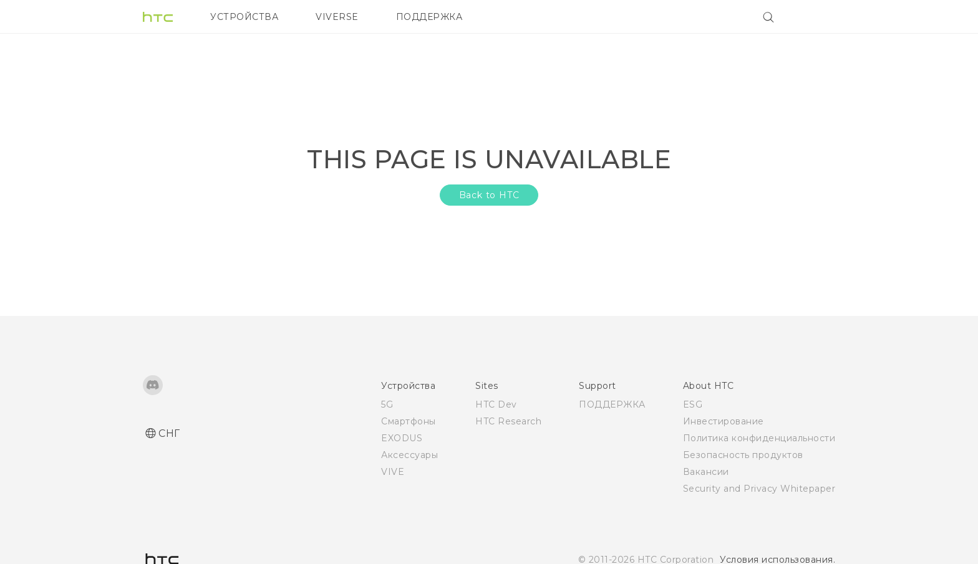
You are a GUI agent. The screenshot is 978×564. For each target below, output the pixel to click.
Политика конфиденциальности (759, 438)
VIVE (392, 471)
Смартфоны (408, 421)
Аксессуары (409, 455)
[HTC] (158, 16)
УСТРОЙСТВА (244, 16)
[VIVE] (818, 16)
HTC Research (508, 421)
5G (387, 404)
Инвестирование (723, 421)
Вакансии (706, 471)
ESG (693, 404)
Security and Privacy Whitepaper (759, 488)
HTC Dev (496, 404)
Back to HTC (489, 195)
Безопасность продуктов (743, 455)
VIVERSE (337, 16)
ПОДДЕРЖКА (429, 16)
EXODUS (401, 438)
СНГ (169, 433)
